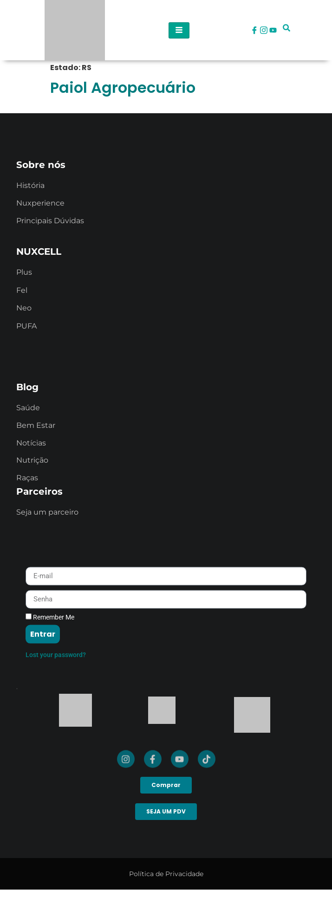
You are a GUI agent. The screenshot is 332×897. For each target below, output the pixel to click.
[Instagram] (263, 30)
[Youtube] (273, 30)
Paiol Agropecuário (122, 87)
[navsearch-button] (286, 30)
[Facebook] (254, 30)
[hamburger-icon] (179, 30)
